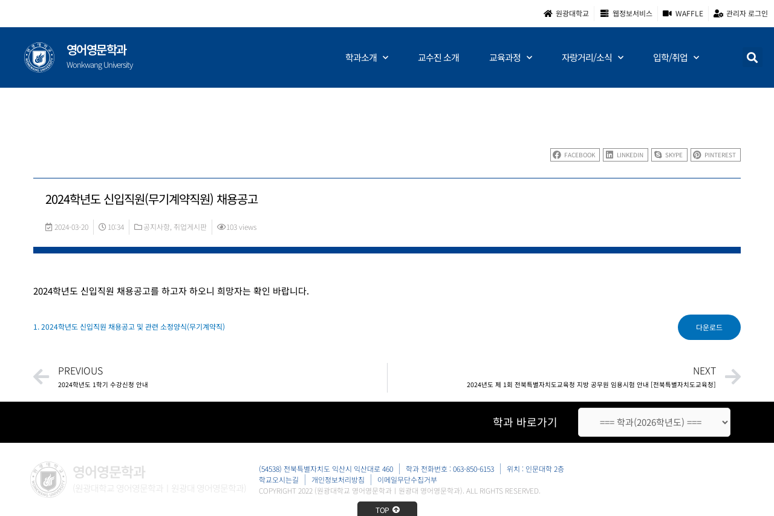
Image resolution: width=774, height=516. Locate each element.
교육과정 (510, 57)
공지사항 (156, 226)
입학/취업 (675, 57)
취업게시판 (190, 226)
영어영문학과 (96, 49)
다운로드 (709, 327)
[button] (753, 57)
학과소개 (366, 57)
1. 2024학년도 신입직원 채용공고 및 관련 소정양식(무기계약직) (129, 326)
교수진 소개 (438, 57)
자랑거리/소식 (592, 57)
